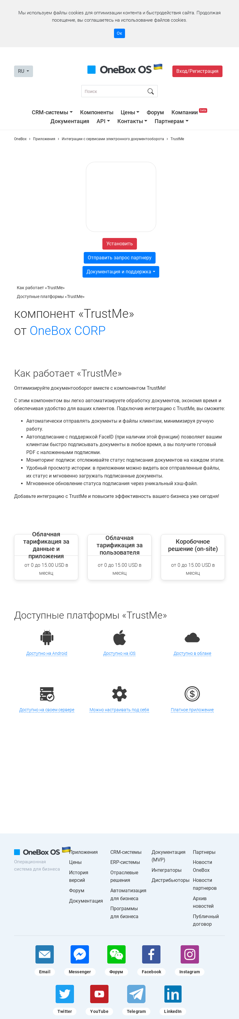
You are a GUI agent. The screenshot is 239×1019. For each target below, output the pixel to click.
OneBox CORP (68, 331)
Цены (128, 112)
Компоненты (96, 112)
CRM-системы (50, 112)
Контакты (130, 121)
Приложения (83, 852)
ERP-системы (125, 862)
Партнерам (169, 121)
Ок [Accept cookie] (119, 33)
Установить (119, 244)
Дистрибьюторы (170, 880)
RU (21, 71)
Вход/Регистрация (197, 71)
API (101, 121)
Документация (69, 121)
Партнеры (204, 852)
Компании (189, 112)
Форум (155, 112)
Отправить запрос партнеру (120, 258)
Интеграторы (167, 870)
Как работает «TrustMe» (41, 287)
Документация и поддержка (118, 272)
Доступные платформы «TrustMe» (51, 296)
